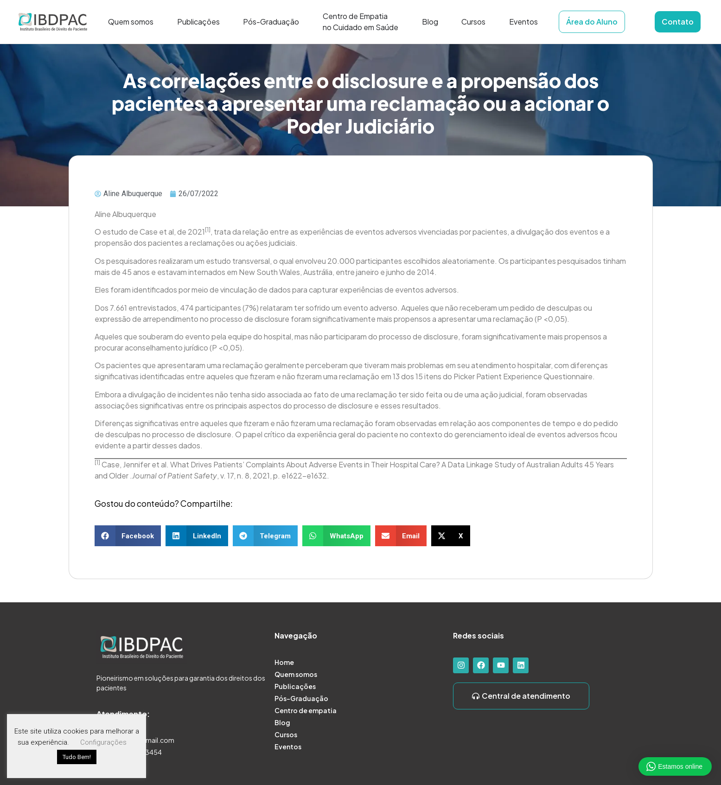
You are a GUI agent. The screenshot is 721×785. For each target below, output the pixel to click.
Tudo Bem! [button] (77, 756)
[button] (128, 535)
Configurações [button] (103, 742)
